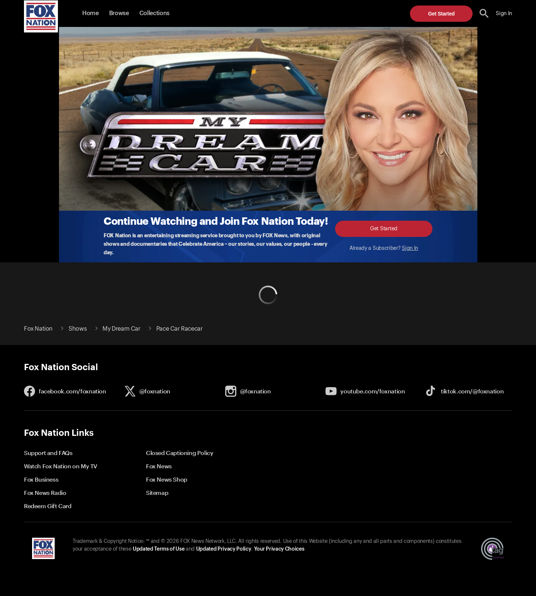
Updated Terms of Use (158, 549)
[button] (484, 13)
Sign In (410, 248)
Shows (78, 329)
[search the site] (484, 13)
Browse (119, 13)
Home (90, 13)
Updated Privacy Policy (223, 549)
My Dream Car (121, 329)
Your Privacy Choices (279, 549)
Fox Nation (38, 329)
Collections (154, 13)
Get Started (441, 14)
